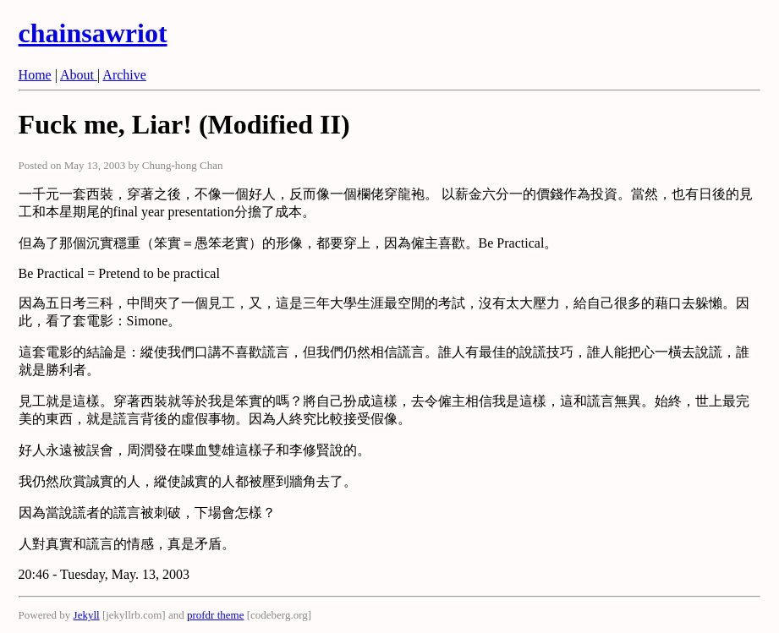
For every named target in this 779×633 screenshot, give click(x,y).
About (78, 75)
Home (35, 75)
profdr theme (215, 614)
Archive (124, 75)
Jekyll (87, 614)
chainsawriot (93, 33)
